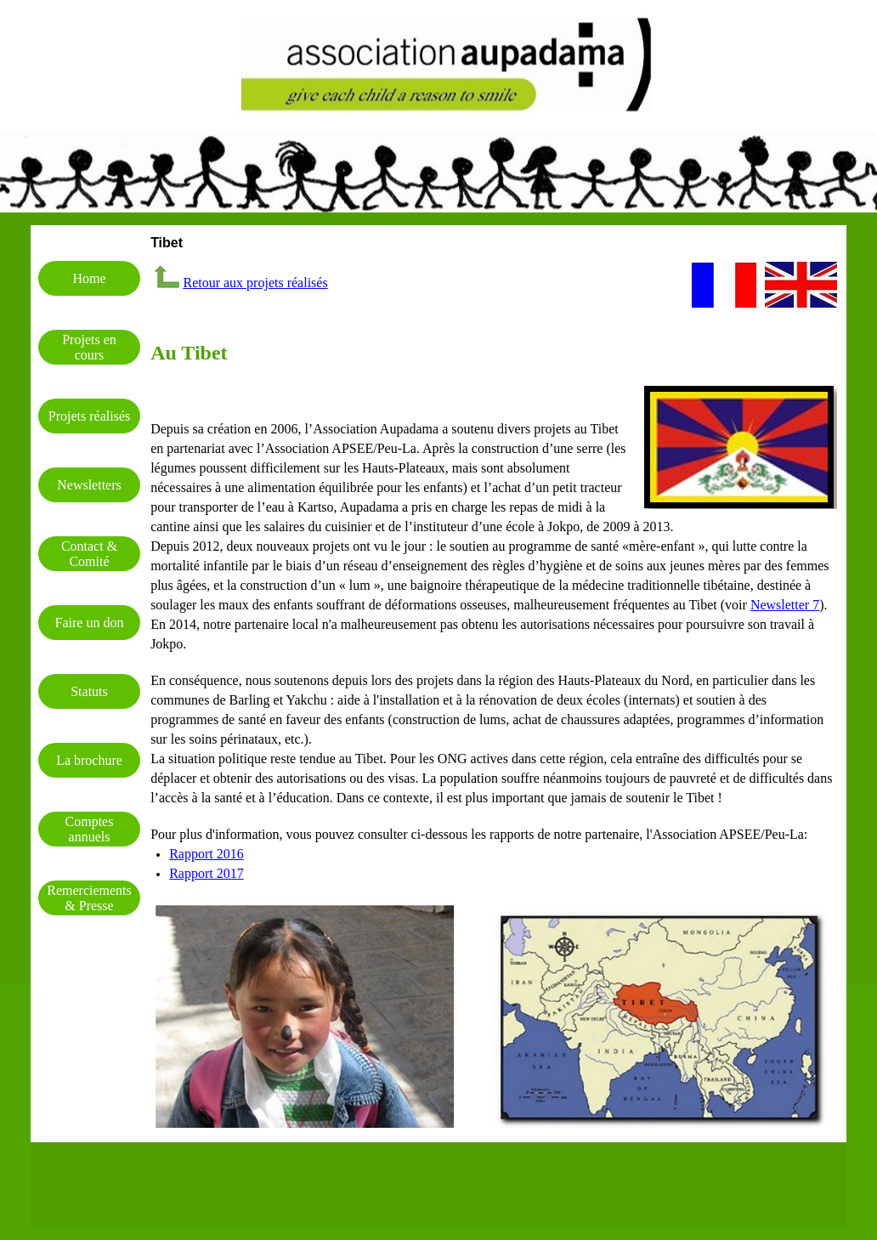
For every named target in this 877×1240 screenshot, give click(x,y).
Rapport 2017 (206, 873)
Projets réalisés (89, 416)
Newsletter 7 (784, 604)
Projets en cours (89, 347)
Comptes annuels (89, 829)
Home (88, 278)
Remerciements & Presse (89, 898)
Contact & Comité (89, 554)
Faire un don (89, 622)
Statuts (89, 691)
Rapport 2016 (206, 853)
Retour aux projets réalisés (255, 282)
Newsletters (89, 485)
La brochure (89, 760)
